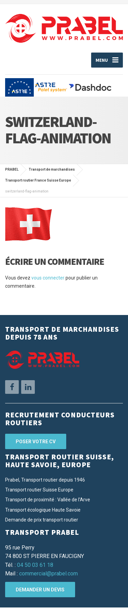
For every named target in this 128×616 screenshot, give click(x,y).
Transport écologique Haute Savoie (43, 510)
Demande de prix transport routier (41, 519)
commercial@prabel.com (48, 573)
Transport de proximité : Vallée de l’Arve (47, 499)
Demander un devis (40, 589)
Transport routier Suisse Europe (39, 489)
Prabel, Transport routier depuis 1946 (45, 480)
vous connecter (48, 278)
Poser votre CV (36, 441)
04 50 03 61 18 (35, 565)
